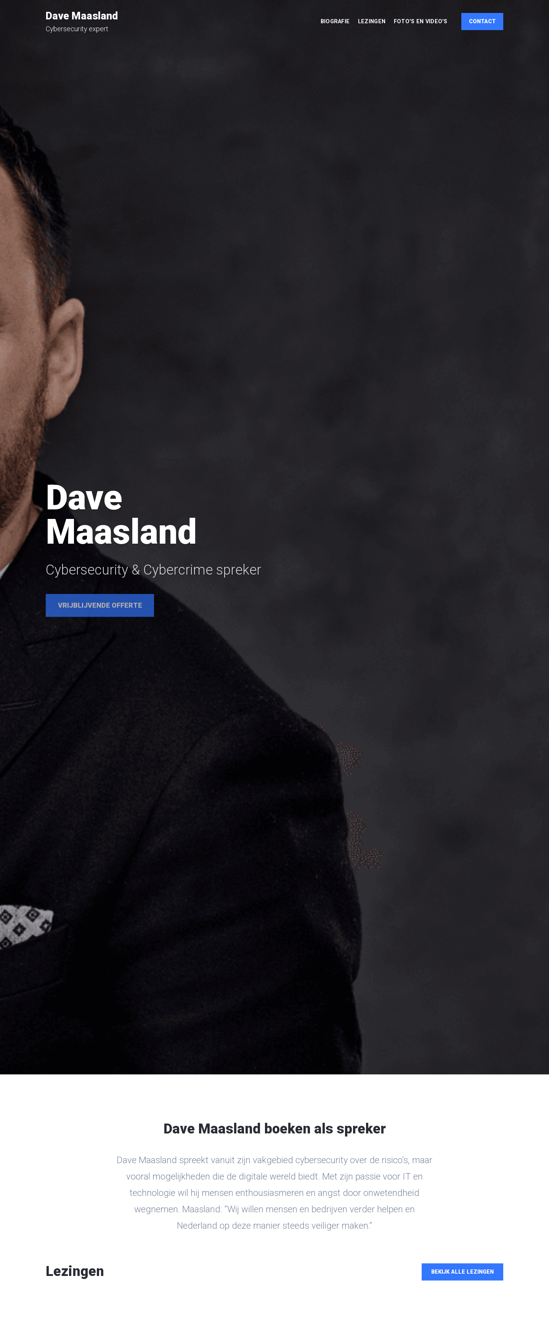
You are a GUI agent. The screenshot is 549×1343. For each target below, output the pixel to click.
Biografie (335, 21)
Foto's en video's (421, 21)
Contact (482, 21)
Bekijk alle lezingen (462, 1272)
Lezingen (371, 21)
